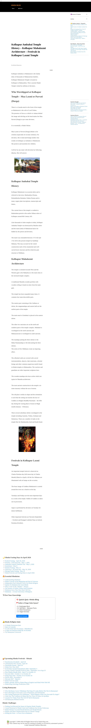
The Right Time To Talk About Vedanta (79, 48)
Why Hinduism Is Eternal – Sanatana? (78, 122)
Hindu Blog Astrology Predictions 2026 (17, 684)
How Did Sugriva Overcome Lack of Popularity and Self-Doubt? (25, 692)
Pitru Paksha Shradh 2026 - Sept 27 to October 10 (20, 672)
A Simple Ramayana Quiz (13, 625)
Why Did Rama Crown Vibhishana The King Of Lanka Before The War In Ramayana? (31, 691)
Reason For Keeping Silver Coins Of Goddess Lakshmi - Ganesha (78, 30)
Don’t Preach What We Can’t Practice (78, 102)
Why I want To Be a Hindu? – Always (16, 586)
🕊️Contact (19, 8)
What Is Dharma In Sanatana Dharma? (78, 116)
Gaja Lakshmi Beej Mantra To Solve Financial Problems (78, 33)
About (12, 8)
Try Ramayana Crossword (13, 632)
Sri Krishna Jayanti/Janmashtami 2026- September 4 (21, 669)
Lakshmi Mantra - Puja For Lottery (78, 31)
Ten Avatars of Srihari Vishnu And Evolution (18, 588)
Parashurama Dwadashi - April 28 (15, 662)
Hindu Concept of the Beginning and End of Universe (21, 581)
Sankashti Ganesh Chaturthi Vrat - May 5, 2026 (19, 564)
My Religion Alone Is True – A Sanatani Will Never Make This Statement (79, 120)
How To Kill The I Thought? (76, 44)
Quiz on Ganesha (10, 627)
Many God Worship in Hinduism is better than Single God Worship (79, 107)
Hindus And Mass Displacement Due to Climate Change (22, 711)
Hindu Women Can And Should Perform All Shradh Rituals (23, 710)
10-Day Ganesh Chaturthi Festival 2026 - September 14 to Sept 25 (25, 670)
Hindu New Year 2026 (12, 667)
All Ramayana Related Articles (14, 699)
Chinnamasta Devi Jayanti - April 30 (16, 663)
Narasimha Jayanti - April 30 (14, 665)
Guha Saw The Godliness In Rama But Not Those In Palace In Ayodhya (27, 696)
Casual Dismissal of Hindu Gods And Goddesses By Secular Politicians (27, 708)
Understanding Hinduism (12, 580)
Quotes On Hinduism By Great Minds (16, 585)
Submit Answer (22, 616)
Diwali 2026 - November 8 (13, 677)
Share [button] (51, 70)
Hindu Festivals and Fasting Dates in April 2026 (20, 573)
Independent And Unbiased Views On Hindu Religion (21, 583)
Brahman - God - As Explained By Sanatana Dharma (78, 124)
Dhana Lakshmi (74, 34)
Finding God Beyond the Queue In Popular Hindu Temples (23, 706)
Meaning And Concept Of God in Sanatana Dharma (77, 118)
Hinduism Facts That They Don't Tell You (18, 590)
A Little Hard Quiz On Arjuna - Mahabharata (19, 629)
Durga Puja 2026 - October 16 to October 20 (18, 675)
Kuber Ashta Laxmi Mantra (76, 37)
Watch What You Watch (75, 108)
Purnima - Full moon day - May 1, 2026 (17, 562)
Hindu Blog (16, 5)
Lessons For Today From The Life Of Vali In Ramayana (22, 698)
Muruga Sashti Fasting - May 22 (15, 571)
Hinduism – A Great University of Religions (18, 592)
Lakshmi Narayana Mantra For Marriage (79, 36)
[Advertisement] (35, 22)
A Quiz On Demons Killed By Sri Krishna (18, 630)
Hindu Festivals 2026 (11, 681)
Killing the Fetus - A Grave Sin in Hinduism (18, 713)
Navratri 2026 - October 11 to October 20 (17, 674)
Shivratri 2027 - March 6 (12, 679)
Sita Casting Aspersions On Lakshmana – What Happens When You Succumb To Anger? (32, 694)
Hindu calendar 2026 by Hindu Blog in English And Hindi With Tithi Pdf (27, 682)
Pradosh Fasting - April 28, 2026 (15, 561)
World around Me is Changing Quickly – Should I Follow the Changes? (79, 110)
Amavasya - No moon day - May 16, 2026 (18, 569)
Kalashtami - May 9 (11, 566)
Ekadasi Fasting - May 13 (13, 568)
